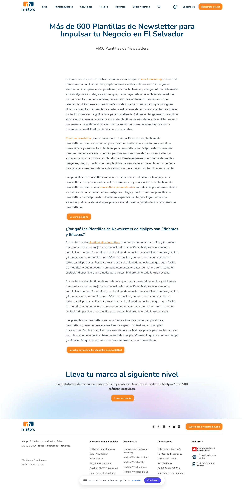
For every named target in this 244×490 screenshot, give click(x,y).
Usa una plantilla (79, 216)
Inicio (44, 6)
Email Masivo (96, 458)
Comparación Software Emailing (136, 450)
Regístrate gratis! (210, 6)
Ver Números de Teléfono (171, 473)
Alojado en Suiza (206, 449)
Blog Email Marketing (101, 463)
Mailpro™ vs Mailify (134, 462)
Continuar (152, 480)
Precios (104, 6)
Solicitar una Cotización (170, 449)
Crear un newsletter (78, 138)
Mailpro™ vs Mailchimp (136, 457)
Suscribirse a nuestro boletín (204, 426)
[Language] (175, 7)
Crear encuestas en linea (102, 473)
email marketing (151, 79)
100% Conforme (206, 464)
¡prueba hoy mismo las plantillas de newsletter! (96, 350)
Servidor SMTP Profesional (104, 468)
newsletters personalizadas (117, 187)
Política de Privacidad (33, 464)
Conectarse (189, 6)
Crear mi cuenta (122, 398)
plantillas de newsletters (104, 242)
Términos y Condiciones (34, 460)
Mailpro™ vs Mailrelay (135, 466)
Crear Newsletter (99, 453)
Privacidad (136, 480)
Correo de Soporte (167, 458)
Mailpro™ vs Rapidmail (136, 471)
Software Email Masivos (102, 449)
